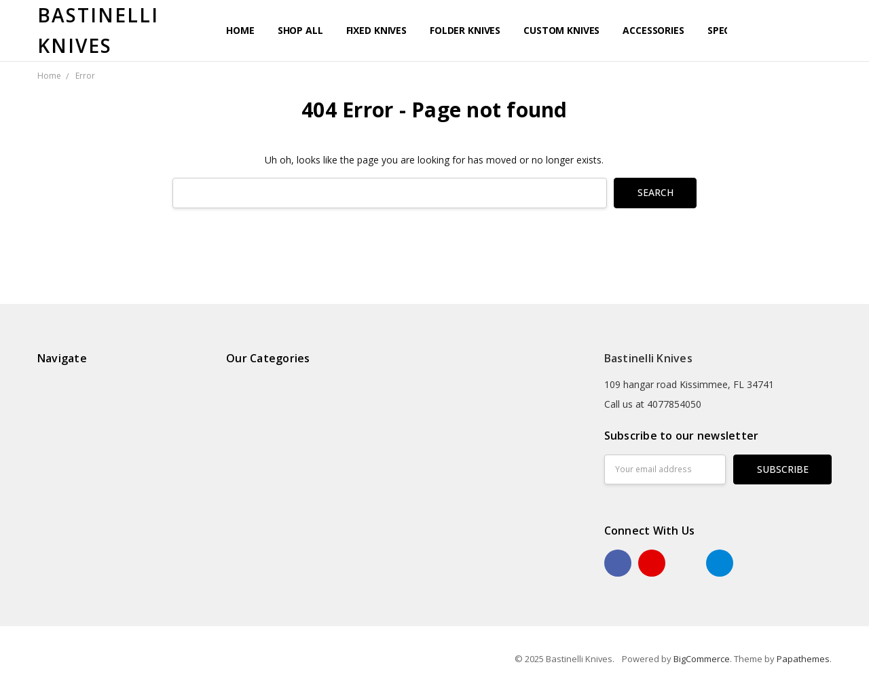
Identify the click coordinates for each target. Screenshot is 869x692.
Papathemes (803, 659)
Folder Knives (465, 30)
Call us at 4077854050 (652, 404)
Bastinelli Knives (648, 358)
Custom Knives (561, 30)
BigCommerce (701, 659)
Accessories (653, 30)
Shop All (300, 30)
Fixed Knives (376, 30)
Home (240, 30)
